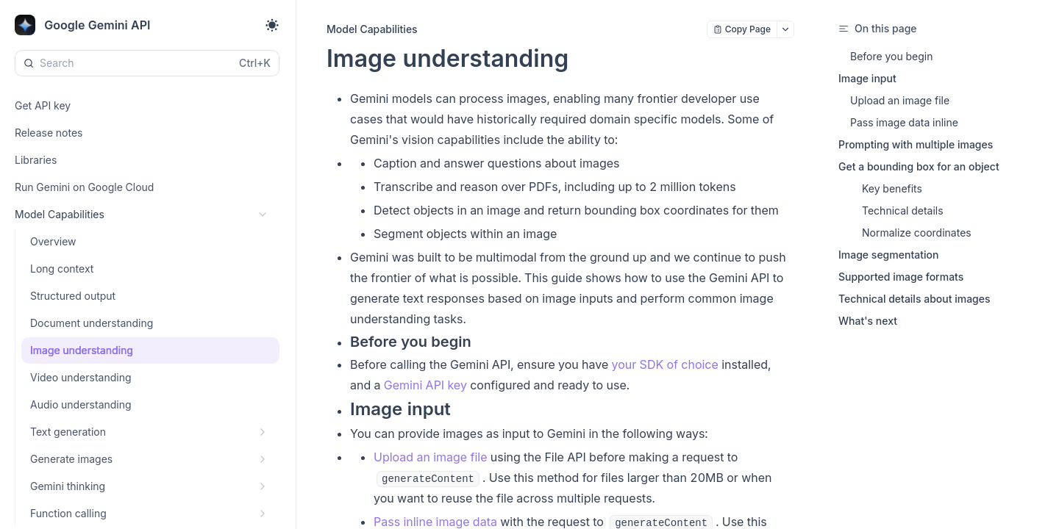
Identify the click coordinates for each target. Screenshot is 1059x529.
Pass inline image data (435, 521)
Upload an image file (430, 457)
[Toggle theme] (272, 25)
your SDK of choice (665, 364)
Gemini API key (425, 385)
